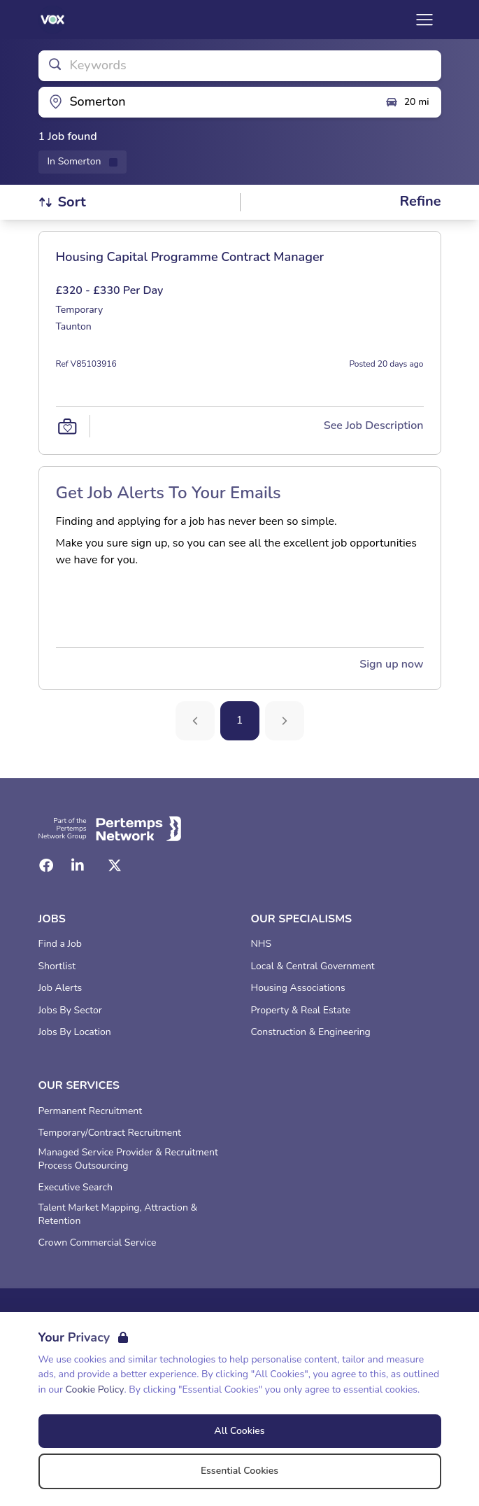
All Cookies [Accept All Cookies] (239, 1430)
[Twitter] (114, 865)
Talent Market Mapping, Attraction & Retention (118, 1214)
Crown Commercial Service (97, 1243)
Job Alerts (60, 988)
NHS (261, 944)
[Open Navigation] (424, 19)
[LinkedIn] (77, 865)
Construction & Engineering (311, 1032)
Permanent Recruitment (90, 1111)
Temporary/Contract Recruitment (110, 1133)
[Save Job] (67, 426)
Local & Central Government (313, 966)
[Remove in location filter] (82, 162)
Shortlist (57, 966)
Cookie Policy (95, 1389)
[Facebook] (46, 865)
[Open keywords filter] (240, 65)
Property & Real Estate (301, 1010)
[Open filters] (420, 202)
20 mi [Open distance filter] (407, 102)
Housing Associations (298, 988)
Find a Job (60, 944)
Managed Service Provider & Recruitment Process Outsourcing (128, 1159)
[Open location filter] (206, 102)
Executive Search (75, 1187)
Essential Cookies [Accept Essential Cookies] (239, 1470)
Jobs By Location (74, 1032)
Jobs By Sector (70, 1010)
